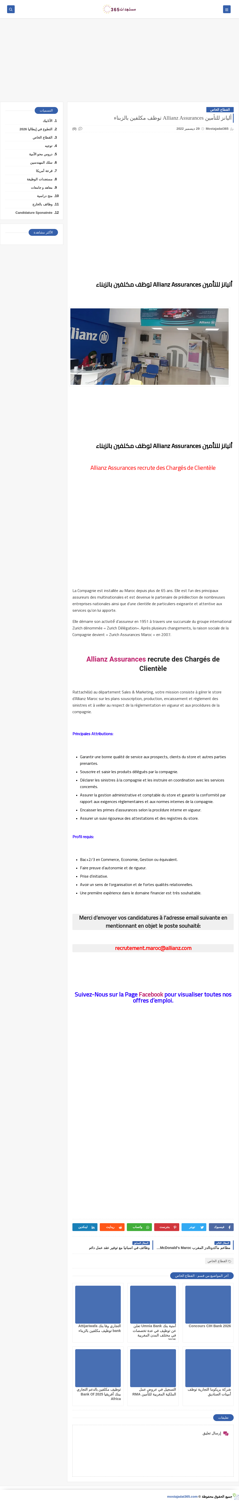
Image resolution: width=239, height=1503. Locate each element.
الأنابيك (47, 121)
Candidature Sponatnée (33, 213)
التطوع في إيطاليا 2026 (35, 129)
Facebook (151, 994)
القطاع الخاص (220, 110)
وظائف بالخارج (42, 204)
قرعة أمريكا (44, 171)
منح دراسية (44, 196)
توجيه (48, 146)
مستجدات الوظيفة (39, 179)
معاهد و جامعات (41, 187)
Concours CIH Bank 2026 (210, 1326)
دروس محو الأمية (40, 154)
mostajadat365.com (182, 1496)
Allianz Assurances (116, 659)
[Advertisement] (119, 62)
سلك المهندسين (41, 162)
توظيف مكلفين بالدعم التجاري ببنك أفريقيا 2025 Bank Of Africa (99, 1394)
